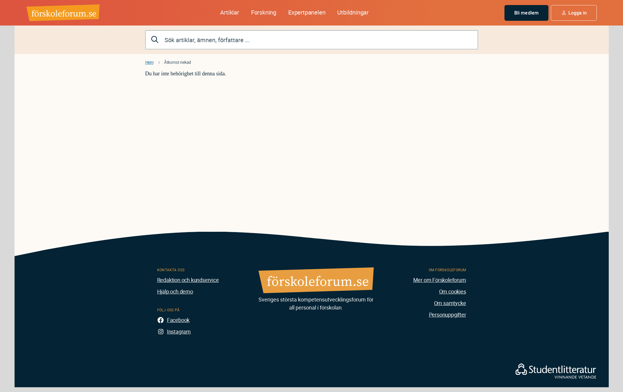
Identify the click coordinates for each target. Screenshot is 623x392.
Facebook (178, 319)
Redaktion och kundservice (188, 279)
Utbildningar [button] (353, 12)
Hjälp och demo (175, 291)
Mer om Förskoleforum (439, 279)
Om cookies (452, 291)
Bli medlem (526, 12)
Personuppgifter (447, 314)
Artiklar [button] (229, 12)
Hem (149, 62)
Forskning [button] (263, 12)
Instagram (179, 331)
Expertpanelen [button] (306, 12)
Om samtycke (450, 303)
